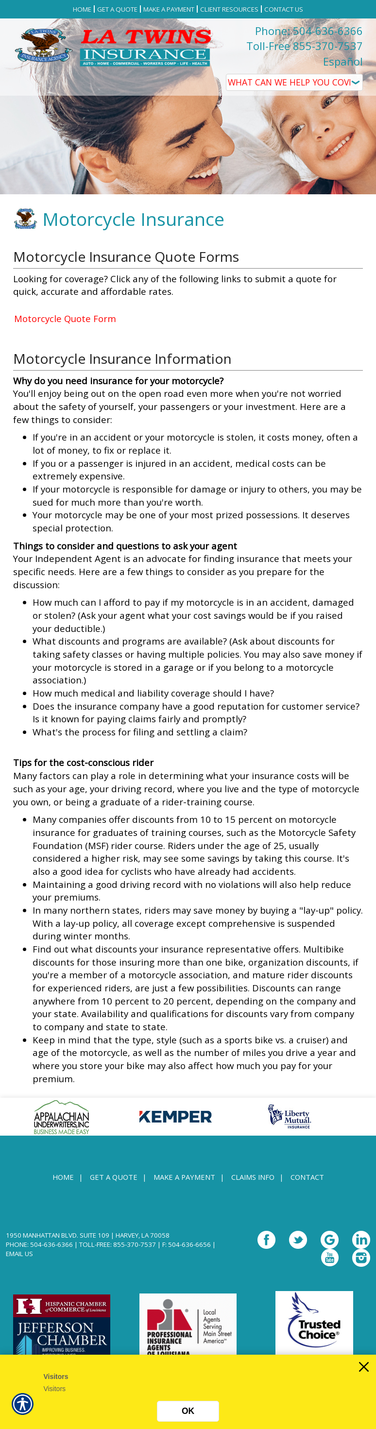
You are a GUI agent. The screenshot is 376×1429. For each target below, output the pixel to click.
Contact (307, 1177)
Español (343, 61)
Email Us (19, 1253)
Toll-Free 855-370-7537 (304, 45)
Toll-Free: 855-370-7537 (117, 1244)
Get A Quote (113, 1177)
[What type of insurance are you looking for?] (294, 82)
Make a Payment (184, 1177)
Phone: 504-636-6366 (309, 30)
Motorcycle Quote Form (65, 318)
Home (63, 1177)
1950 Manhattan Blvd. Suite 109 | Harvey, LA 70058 (88, 1235)
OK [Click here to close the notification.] (188, 1411)
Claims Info (252, 1177)
